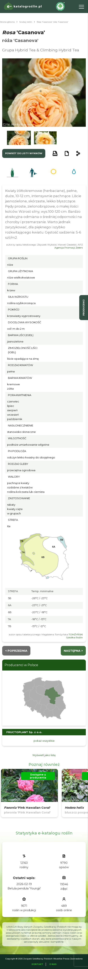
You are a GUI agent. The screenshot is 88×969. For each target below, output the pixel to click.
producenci (83, 307)
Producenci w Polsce (21, 665)
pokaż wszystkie (44, 740)
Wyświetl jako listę (44, 755)
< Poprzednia (16, 651)
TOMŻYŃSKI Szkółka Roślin (74, 636)
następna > (73, 651)
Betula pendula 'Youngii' (24, 888)
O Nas (53, 964)
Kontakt (37, 964)
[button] (19, 138)
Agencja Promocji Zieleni (68, 247)
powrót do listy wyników (23, 153)
